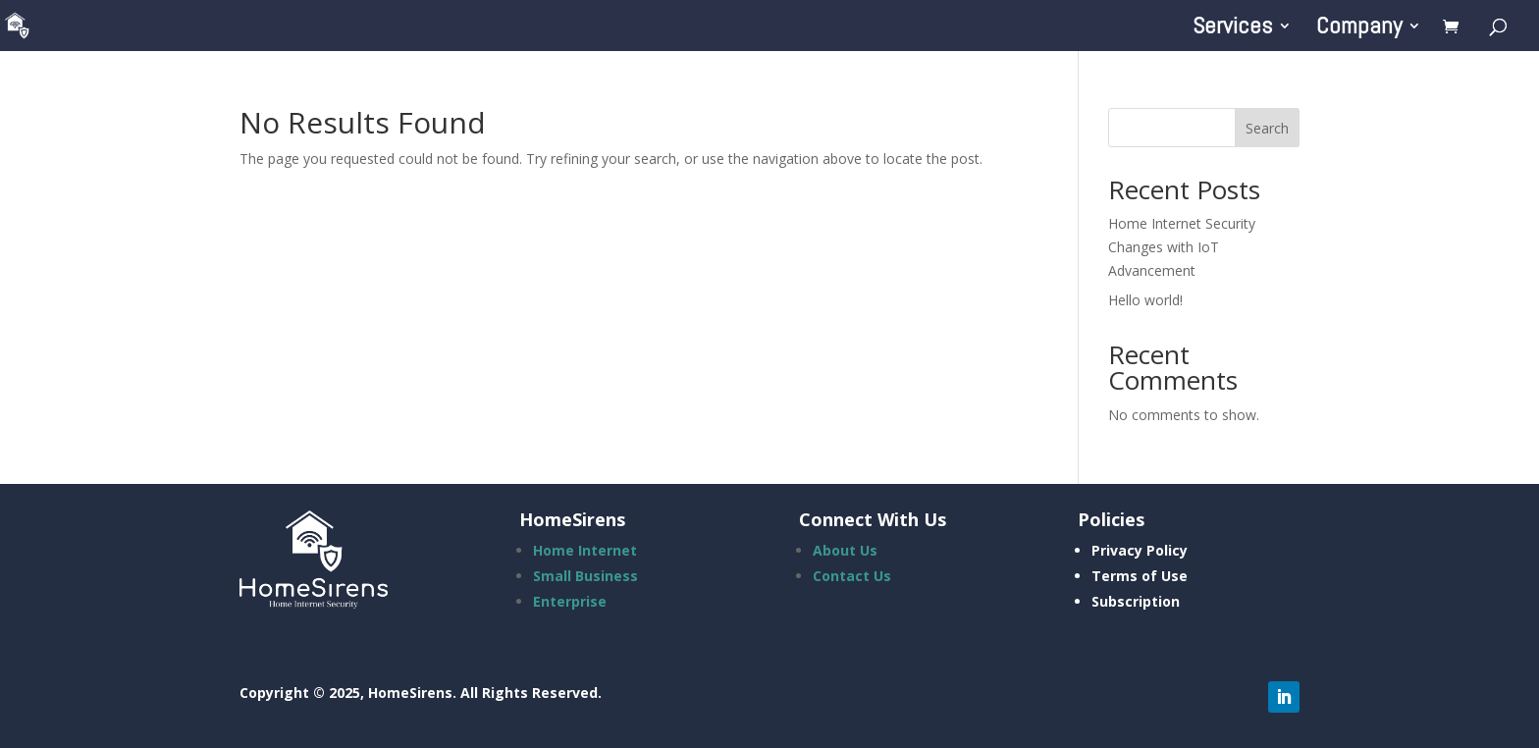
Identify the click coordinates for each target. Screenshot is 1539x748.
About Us (845, 550)
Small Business (585, 575)
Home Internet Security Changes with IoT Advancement (1181, 247)
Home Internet (585, 550)
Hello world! (1145, 300)
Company (1359, 29)
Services (1232, 29)
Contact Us (852, 575)
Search (1267, 128)
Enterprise (570, 601)
